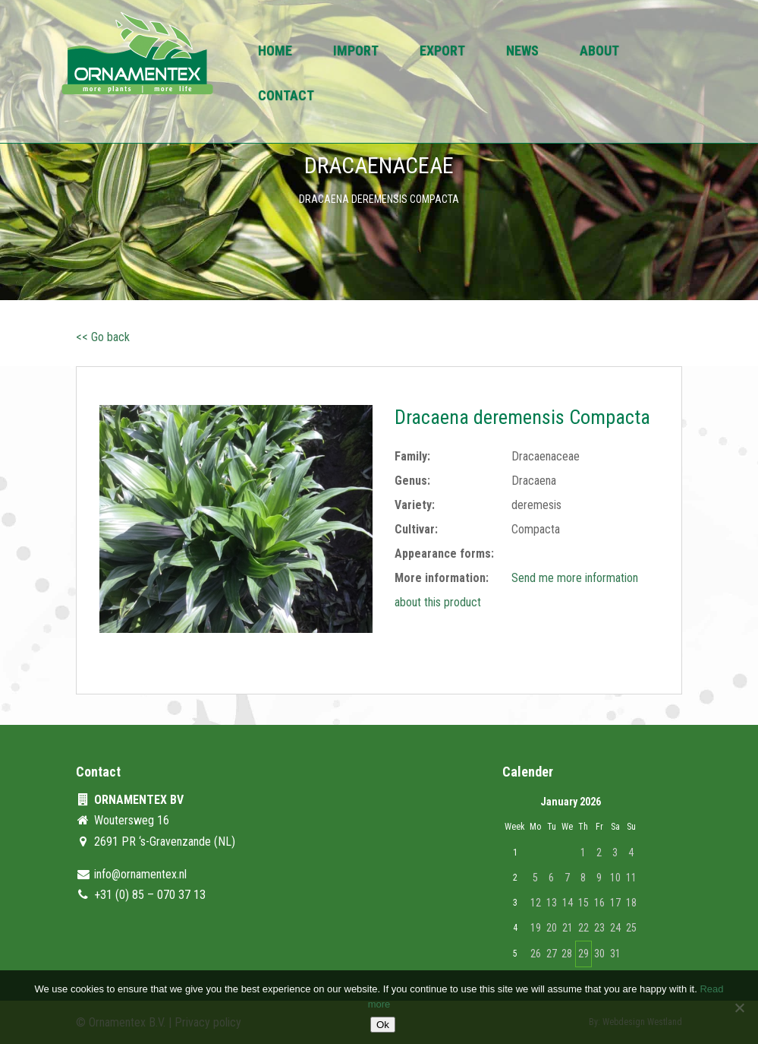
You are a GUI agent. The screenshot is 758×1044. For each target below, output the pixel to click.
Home (275, 52)
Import (356, 52)
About (599, 52)
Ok (382, 1024)
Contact (286, 96)
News (522, 52)
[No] (739, 1007)
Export (442, 52)
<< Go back (103, 337)
